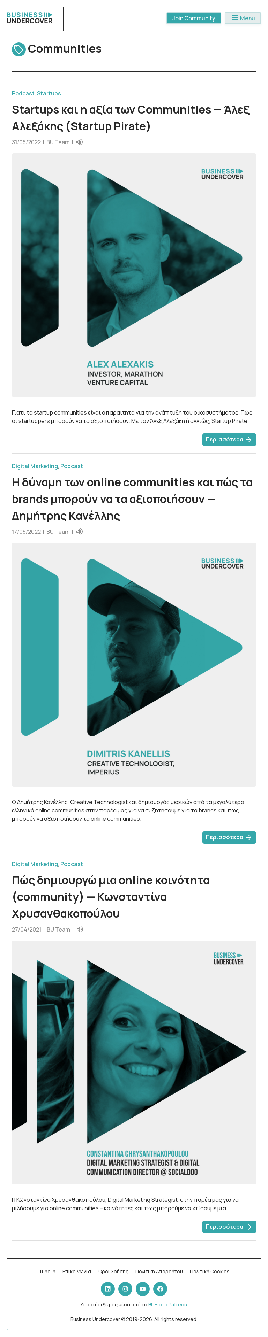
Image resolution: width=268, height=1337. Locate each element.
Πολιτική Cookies (210, 1271)
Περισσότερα (229, 440)
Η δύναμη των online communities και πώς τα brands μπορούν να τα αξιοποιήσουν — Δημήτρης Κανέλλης (132, 498)
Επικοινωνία (76, 1271)
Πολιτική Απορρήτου (159, 1271)
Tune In (47, 1271)
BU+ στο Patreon (167, 1304)
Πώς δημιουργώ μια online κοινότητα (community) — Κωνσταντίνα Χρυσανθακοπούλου (111, 896)
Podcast (23, 93)
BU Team (58, 142)
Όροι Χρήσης (113, 1271)
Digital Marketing (35, 466)
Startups (49, 93)
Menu (243, 18)
